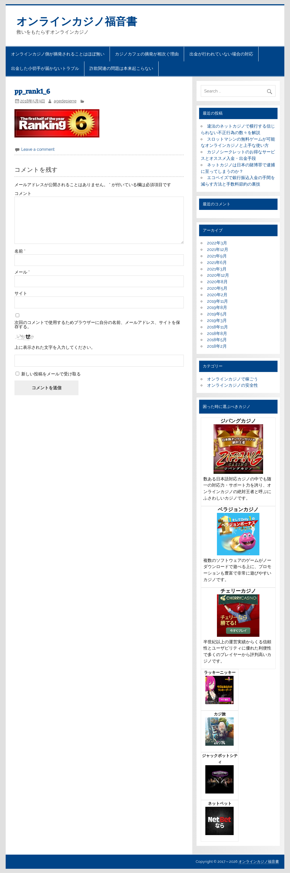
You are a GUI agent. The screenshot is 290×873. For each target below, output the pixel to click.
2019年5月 (217, 314)
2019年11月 (217, 301)
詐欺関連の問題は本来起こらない (121, 68)
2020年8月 (217, 281)
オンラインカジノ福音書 (76, 21)
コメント (22, 194)
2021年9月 (217, 256)
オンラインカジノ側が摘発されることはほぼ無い (58, 54)
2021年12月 (217, 249)
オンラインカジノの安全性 (232, 385)
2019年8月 (217, 307)
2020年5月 (217, 288)
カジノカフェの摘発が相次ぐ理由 (147, 54)
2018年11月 (217, 327)
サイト (20, 293)
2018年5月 (217, 339)
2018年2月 (217, 346)
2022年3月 (217, 243)
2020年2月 (217, 294)
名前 (19, 251)
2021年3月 (217, 269)
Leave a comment (38, 149)
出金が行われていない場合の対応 (221, 54)
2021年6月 (217, 262)
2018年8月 (217, 333)
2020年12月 (218, 275)
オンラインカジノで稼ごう (232, 379)
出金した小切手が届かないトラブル (45, 68)
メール (22, 272)
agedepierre (65, 101)
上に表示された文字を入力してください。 (54, 347)
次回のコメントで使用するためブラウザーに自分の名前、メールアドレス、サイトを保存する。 (97, 325)
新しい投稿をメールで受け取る (51, 374)
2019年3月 (217, 320)
